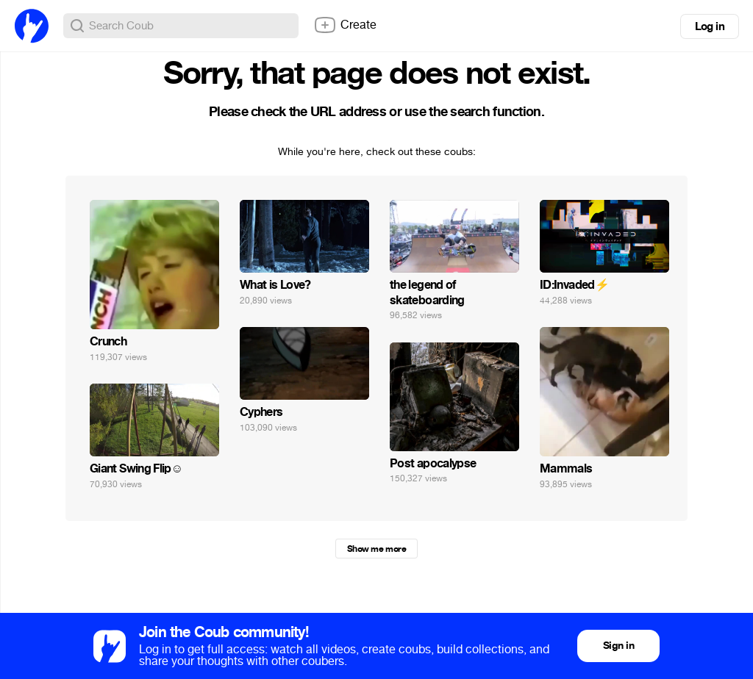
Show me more (376, 549)
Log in (709, 26)
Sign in (618, 646)
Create (344, 25)
